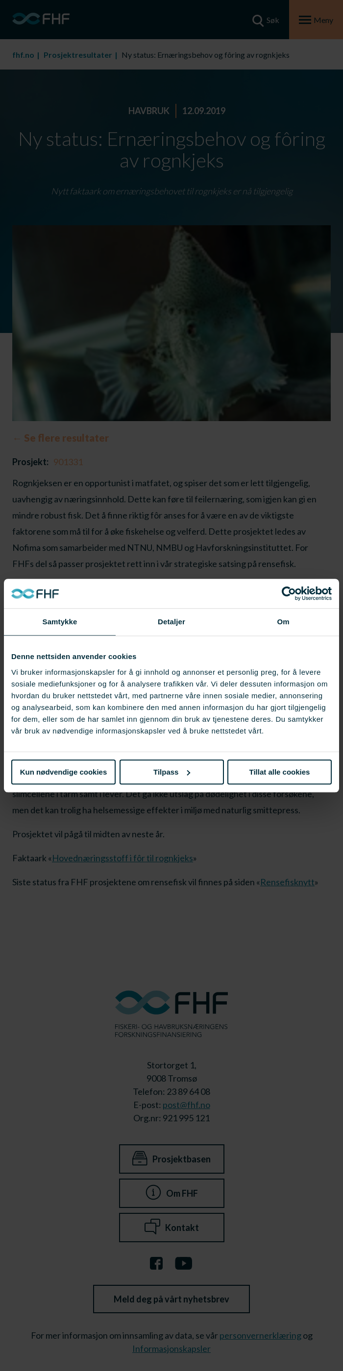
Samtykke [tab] (60, 621)
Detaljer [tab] (171, 621)
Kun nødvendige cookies (63, 772)
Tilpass (171, 772)
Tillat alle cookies (279, 772)
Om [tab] (283, 621)
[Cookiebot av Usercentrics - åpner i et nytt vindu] (289, 593)
